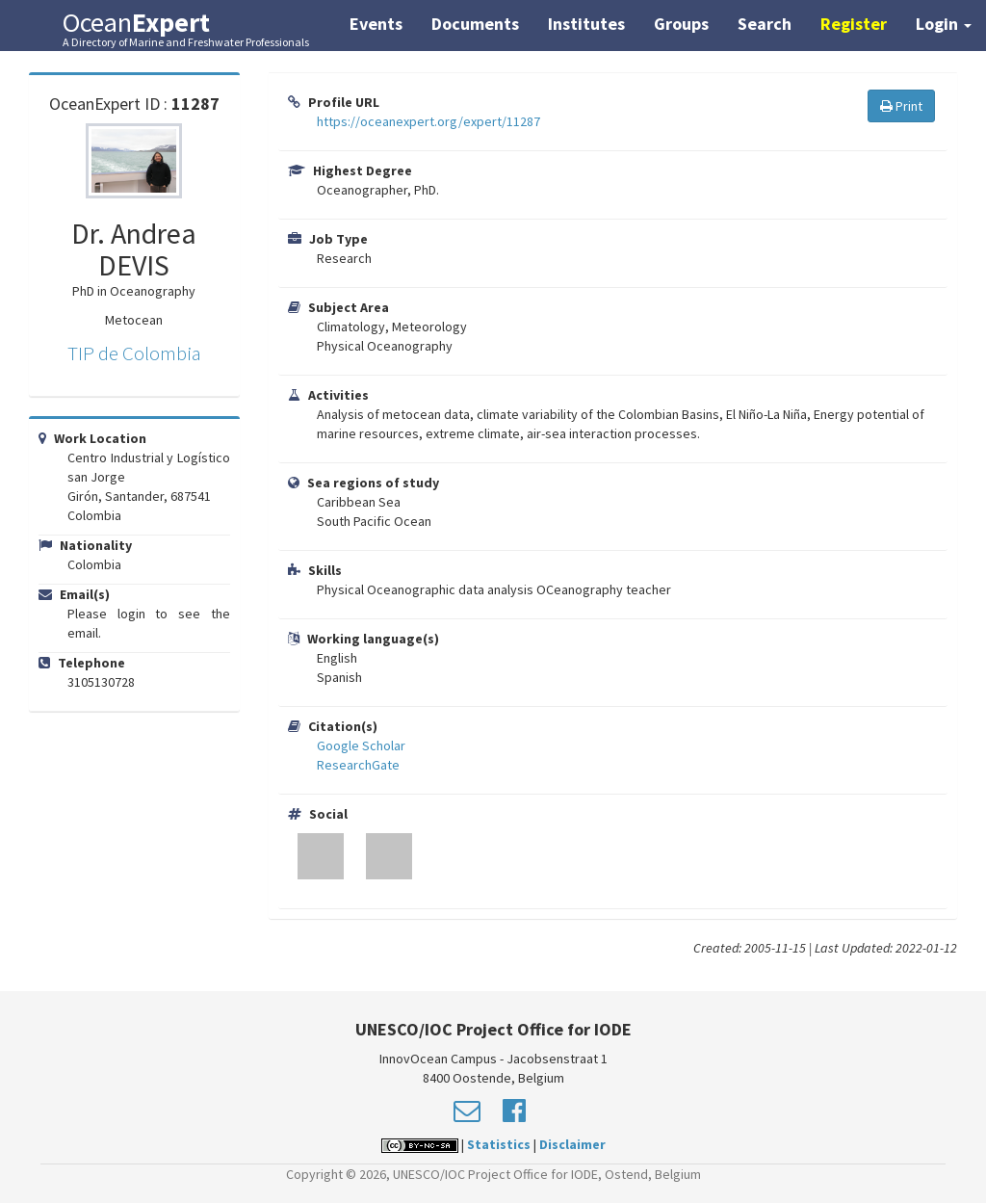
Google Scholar (361, 745)
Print (901, 106)
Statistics (499, 1144)
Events (376, 24)
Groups (681, 24)
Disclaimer (572, 1144)
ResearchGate (358, 764)
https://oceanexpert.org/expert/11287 (428, 121)
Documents (475, 24)
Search (764, 24)
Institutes (586, 24)
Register (853, 24)
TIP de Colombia (134, 353)
